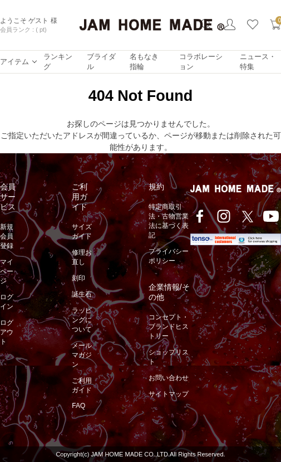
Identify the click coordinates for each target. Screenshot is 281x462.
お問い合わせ (169, 378)
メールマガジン (82, 355)
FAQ (78, 406)
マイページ (6, 271)
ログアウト (6, 332)
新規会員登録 (6, 236)
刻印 (78, 278)
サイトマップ (169, 394)
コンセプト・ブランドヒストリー (169, 326)
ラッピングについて (82, 320)
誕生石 (82, 294)
